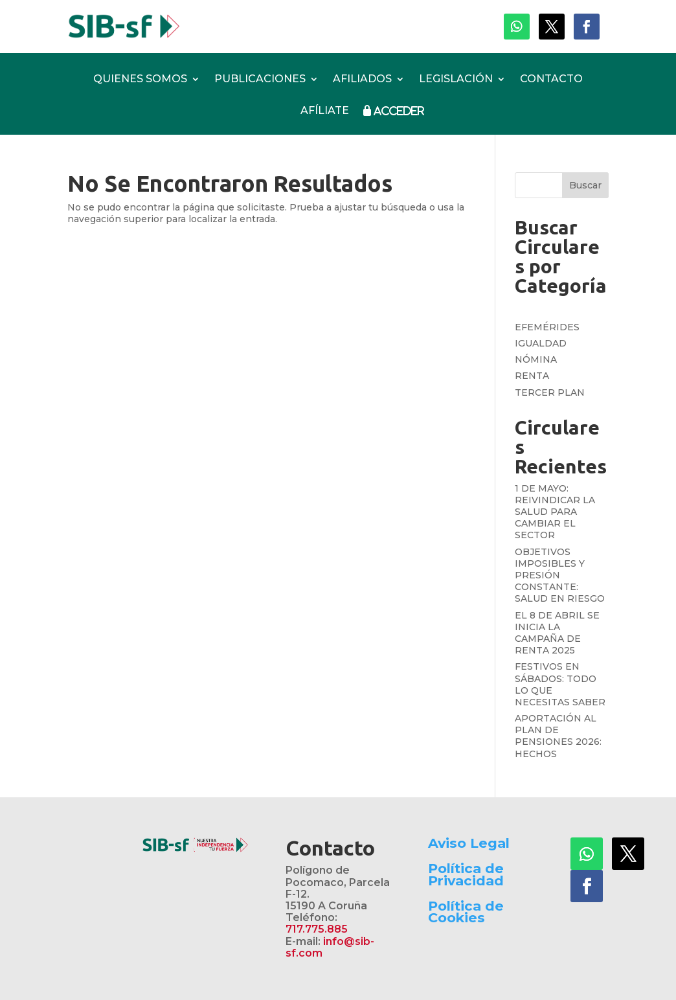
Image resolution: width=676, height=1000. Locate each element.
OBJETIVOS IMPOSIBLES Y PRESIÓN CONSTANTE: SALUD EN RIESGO (560, 575)
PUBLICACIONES (260, 79)
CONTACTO (551, 79)
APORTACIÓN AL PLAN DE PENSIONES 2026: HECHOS (558, 736)
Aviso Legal (469, 843)
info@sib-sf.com (330, 947)
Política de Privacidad (466, 874)
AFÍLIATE (324, 111)
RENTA (532, 375)
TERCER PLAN (550, 392)
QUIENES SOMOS (140, 79)
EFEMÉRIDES (547, 327)
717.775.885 (317, 929)
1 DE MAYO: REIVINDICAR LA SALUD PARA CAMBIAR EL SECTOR (555, 512)
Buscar (585, 185)
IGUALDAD (541, 343)
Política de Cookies (466, 912)
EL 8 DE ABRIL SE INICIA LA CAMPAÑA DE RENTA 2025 (557, 633)
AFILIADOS (362, 79)
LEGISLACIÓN (456, 79)
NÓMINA (536, 359)
